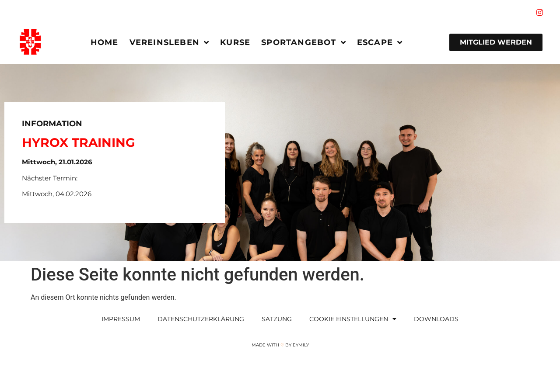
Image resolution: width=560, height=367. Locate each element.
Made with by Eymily (280, 345)
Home (105, 42)
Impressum (121, 319)
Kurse (235, 42)
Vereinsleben (170, 42)
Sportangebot (303, 42)
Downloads (436, 319)
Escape (379, 42)
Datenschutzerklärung (201, 319)
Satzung (277, 319)
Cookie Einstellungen (352, 319)
